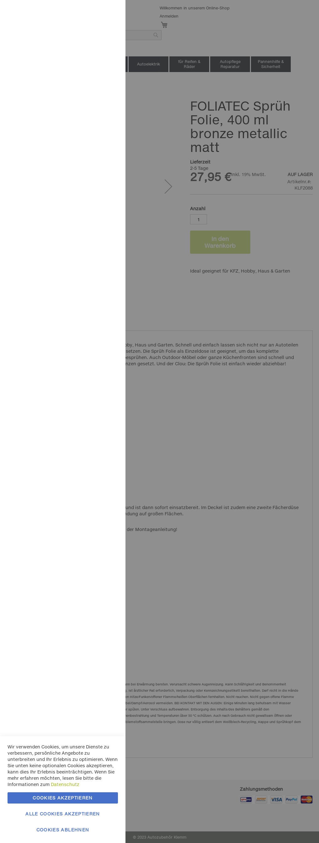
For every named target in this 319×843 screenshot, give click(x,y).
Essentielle (108, 12)
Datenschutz (65, 784)
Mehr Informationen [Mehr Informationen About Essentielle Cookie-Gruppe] (96, 51)
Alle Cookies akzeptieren (62, 813)
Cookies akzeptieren (63, 797)
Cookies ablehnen (62, 829)
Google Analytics (108, 170)
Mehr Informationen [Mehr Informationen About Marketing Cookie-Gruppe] (96, 143)
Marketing (108, 78)
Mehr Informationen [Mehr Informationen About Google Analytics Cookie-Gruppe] (96, 209)
